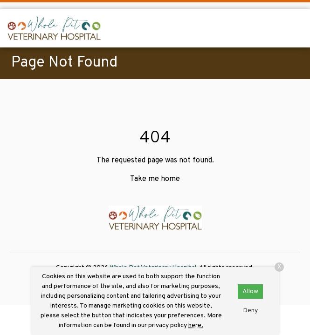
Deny (250, 311)
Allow (250, 291)
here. (195, 325)
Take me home (155, 179)
